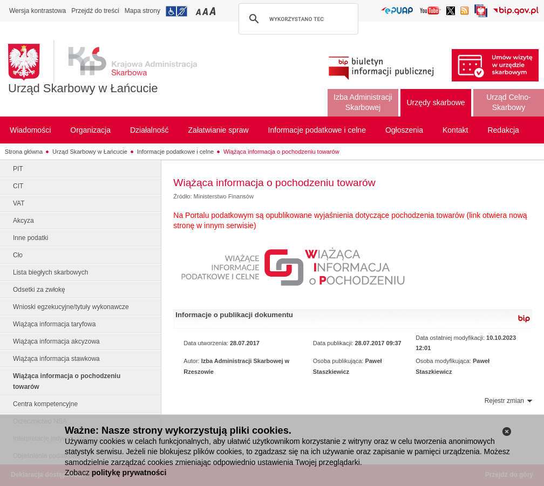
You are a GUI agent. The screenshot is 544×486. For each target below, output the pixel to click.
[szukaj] (296, 18)
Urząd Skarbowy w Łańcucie (83, 88)
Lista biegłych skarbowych (50, 272)
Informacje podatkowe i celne (175, 151)
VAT (19, 203)
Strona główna (24, 151)
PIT (18, 169)
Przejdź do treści (95, 11)
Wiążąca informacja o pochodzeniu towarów (281, 151)
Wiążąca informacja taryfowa (54, 324)
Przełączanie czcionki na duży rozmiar (213, 11)
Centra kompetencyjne (45, 404)
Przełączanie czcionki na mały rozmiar (199, 11)
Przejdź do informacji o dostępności (176, 11)
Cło (18, 255)
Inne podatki (30, 238)
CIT (18, 186)
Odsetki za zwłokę (39, 289)
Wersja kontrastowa (37, 11)
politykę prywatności (129, 472)
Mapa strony (142, 11)
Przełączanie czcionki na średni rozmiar (206, 11)
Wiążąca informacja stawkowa (56, 358)
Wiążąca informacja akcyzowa (56, 341)
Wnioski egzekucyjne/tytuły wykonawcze (71, 307)
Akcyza (23, 220)
